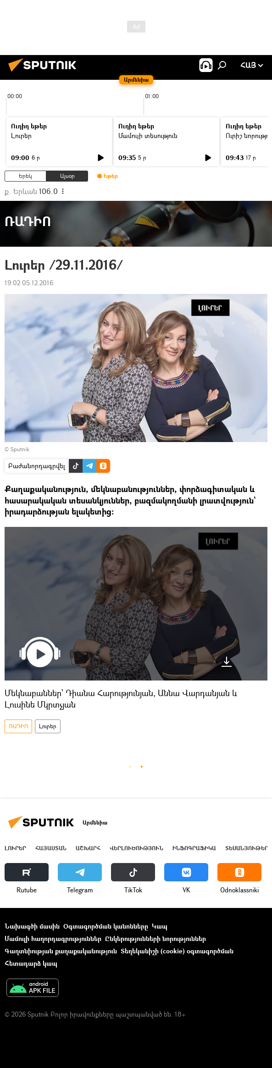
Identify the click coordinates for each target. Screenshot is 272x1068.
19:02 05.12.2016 (29, 282)
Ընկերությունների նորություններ (155, 938)
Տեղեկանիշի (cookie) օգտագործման (177, 950)
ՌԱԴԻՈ (18, 726)
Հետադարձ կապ (31, 963)
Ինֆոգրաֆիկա (194, 848)
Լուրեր (21, 135)
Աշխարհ (88, 848)
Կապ (159, 926)
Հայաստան (51, 848)
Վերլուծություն (136, 848)
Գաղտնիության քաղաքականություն (61, 950)
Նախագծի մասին (32, 926)
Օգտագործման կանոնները (105, 926)
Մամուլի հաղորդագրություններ (53, 938)
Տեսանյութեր (246, 848)
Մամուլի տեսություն (148, 135)
